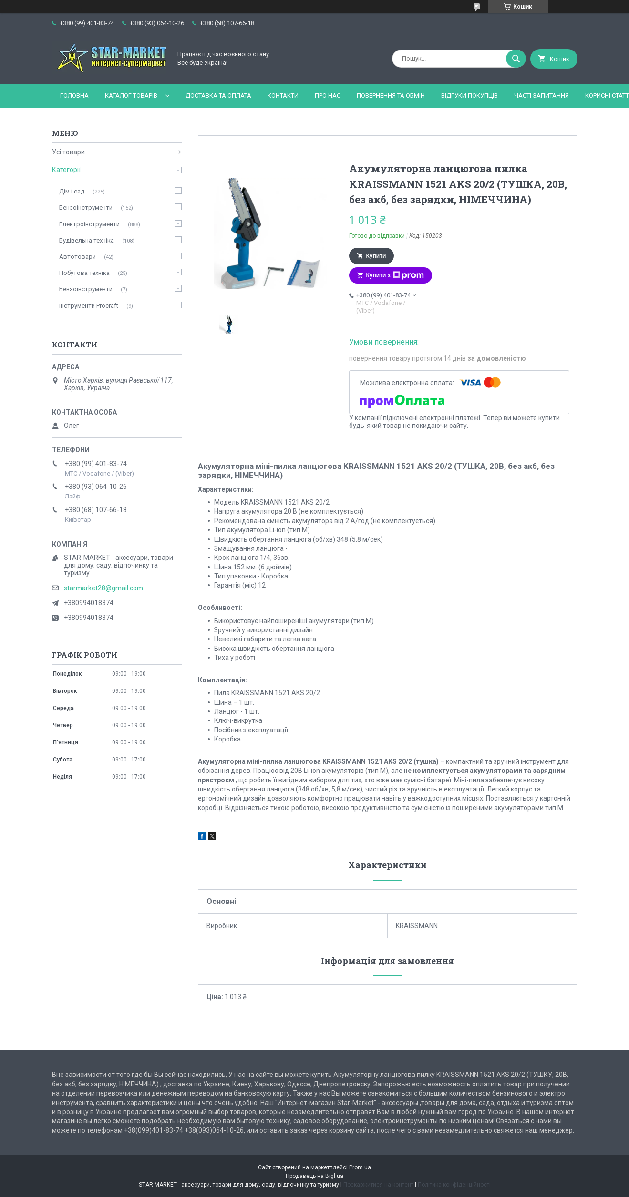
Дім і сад (71, 191)
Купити (376, 256)
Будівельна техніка (86, 240)
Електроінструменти (89, 224)
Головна (74, 95)
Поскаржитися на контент (378, 1184)
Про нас (327, 95)
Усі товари (68, 152)
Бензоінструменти (86, 207)
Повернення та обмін (391, 95)
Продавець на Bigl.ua (314, 1176)
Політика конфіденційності (454, 1184)
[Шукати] (516, 59)
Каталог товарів (131, 95)
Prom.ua (360, 1167)
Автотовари (77, 256)
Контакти (283, 95)
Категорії (66, 169)
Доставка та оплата (218, 95)
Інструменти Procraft (88, 305)
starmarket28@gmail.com (103, 588)
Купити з (395, 275)
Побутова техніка (84, 272)
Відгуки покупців (469, 95)
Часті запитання (541, 95)
